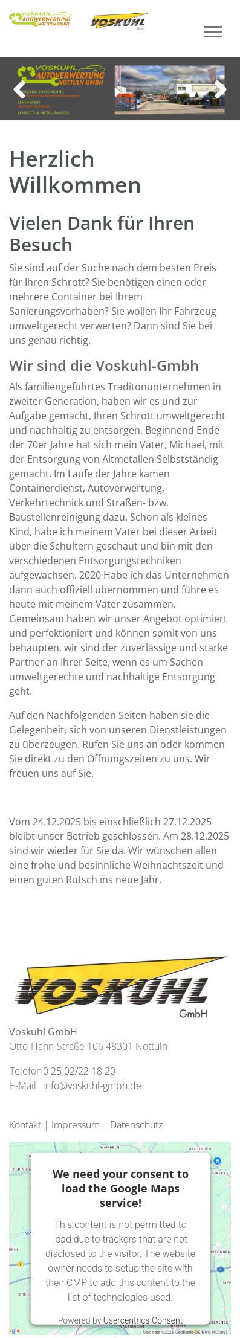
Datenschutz (136, 1124)
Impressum (75, 1124)
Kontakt (25, 1124)
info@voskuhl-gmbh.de (92, 1085)
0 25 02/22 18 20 (79, 1071)
